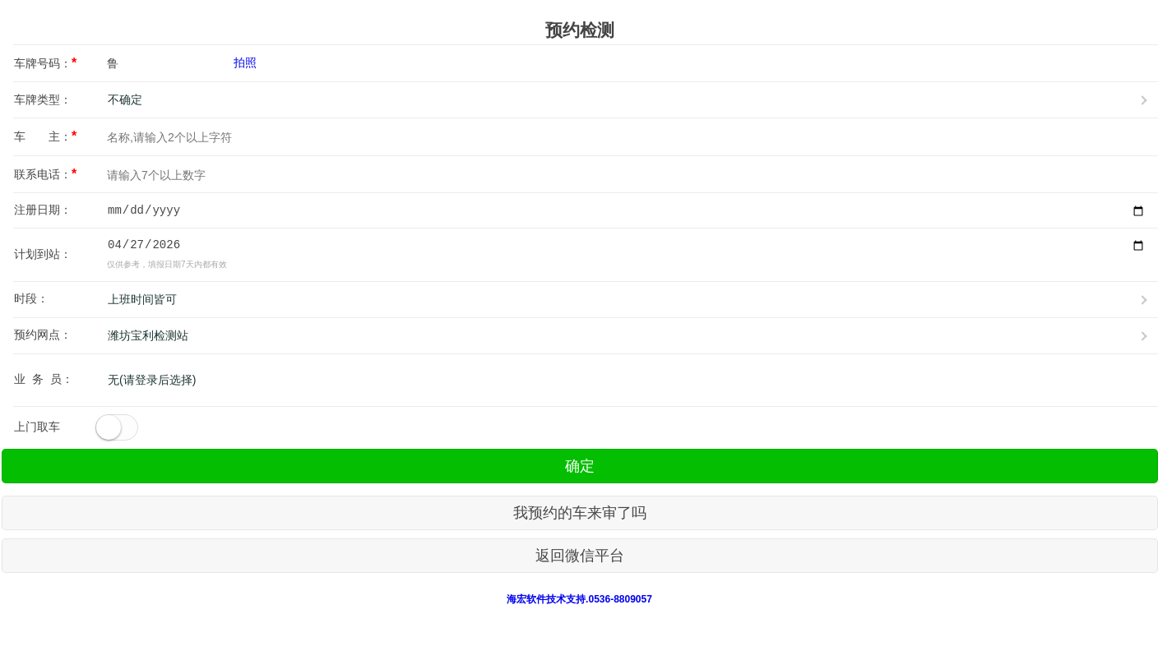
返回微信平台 (579, 555)
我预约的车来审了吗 (579, 513)
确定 (580, 466)
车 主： (45, 136)
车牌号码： (45, 63)
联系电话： (45, 174)
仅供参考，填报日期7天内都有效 (167, 264)
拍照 (245, 62)
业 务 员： (43, 379)
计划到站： (43, 254)
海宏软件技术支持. (547, 599)
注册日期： (43, 209)
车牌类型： (43, 99)
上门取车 (37, 426)
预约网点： (43, 334)
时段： (31, 298)
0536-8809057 (619, 599)
